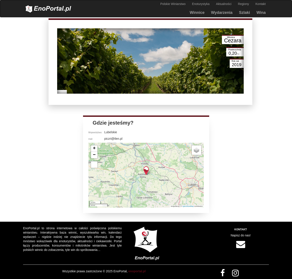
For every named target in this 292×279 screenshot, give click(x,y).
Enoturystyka (201, 4)
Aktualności (224, 4)
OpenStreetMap (188, 206)
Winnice (197, 12)
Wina (261, 12)
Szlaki (244, 12)
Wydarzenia (221, 12)
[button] (146, 170)
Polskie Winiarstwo (172, 4)
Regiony (243, 4)
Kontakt (261, 4)
